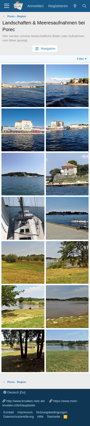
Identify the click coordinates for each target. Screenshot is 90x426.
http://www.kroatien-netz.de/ (25, 401)
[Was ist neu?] (74, 5)
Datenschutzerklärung (18, 416)
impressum (25, 412)
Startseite (53, 416)
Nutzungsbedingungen (51, 412)
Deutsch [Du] (14, 392)
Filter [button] (80, 59)
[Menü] (6, 6)
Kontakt (8, 412)
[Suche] (84, 5)
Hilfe (40, 416)
